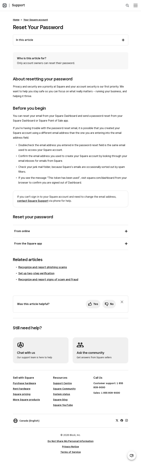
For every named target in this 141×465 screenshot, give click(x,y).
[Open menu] (135, 5)
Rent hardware (21, 388)
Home (16, 19)
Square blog (60, 399)
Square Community (64, 388)
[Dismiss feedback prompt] (122, 302)
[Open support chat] (131, 455)
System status (61, 394)
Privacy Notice (70, 446)
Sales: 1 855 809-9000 (106, 392)
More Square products (26, 399)
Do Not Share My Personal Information (71, 441)
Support (18, 5)
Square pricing (21, 394)
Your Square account (35, 19)
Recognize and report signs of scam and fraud (48, 279)
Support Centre (62, 383)
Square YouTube (63, 405)
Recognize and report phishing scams (42, 267)
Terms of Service (70, 452)
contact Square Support (32, 200)
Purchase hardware (24, 383)
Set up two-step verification (36, 273)
